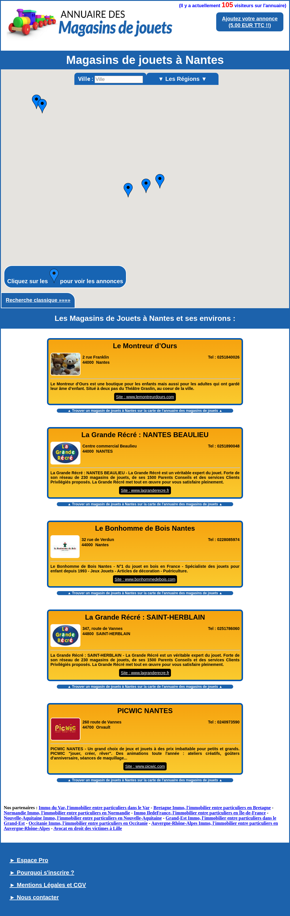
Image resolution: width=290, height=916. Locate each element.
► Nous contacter (34, 897)
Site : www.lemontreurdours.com (145, 397)
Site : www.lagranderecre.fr (145, 490)
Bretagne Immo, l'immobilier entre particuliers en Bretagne (212, 807)
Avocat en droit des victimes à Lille (87, 828)
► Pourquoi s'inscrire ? (42, 872)
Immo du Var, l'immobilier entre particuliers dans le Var (94, 807)
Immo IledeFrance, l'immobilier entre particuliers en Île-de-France (200, 812)
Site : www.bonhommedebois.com (145, 579)
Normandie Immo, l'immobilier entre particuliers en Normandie (67, 812)
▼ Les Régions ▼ (182, 79)
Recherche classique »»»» (38, 300)
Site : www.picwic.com (145, 766)
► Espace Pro (29, 860)
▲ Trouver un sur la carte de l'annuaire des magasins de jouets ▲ (145, 411)
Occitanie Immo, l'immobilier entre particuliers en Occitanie (88, 823)
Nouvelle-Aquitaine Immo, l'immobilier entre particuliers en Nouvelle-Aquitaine (83, 818)
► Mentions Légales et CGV (48, 885)
